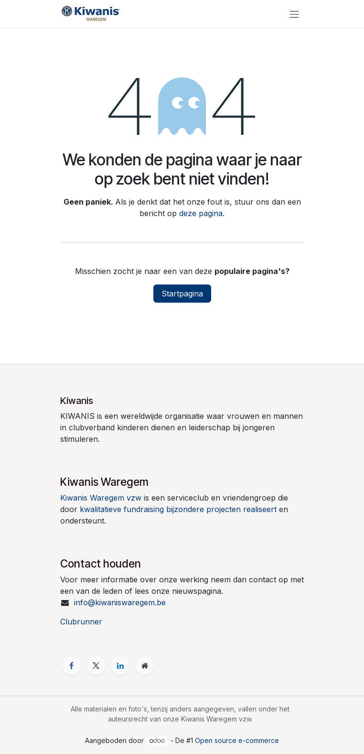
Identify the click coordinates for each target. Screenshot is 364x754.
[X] (96, 665)
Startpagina (182, 293)
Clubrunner (81, 621)
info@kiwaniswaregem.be (120, 602)
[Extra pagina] (144, 665)
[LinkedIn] (120, 665)
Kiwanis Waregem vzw (100, 498)
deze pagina (201, 213)
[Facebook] (71, 665)
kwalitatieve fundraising (122, 509)
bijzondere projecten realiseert (221, 509)
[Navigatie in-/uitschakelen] (294, 14)
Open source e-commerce (237, 740)
